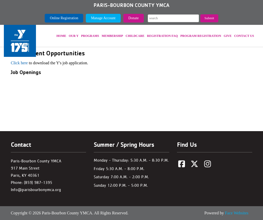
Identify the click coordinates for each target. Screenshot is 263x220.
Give (228, 36)
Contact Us (244, 36)
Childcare (135, 36)
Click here (19, 63)
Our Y (74, 36)
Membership (112, 36)
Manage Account (103, 18)
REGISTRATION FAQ (162, 36)
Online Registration (64, 18)
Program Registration (200, 36)
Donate (133, 18)
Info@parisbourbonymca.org (36, 189)
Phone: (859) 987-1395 (31, 182)
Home (61, 36)
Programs (90, 36)
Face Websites (236, 213)
